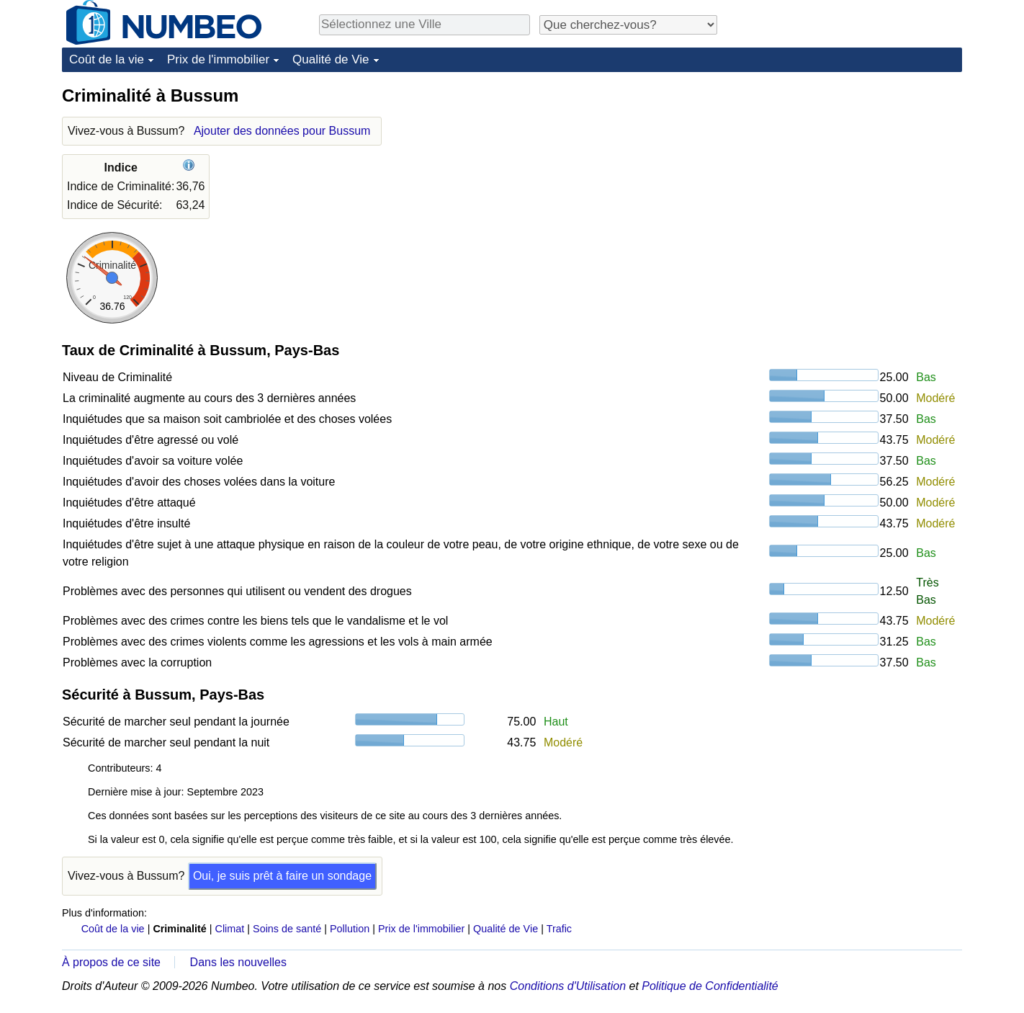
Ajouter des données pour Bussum (282, 131)
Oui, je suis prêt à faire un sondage (282, 876)
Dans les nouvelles (238, 962)
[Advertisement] (854, 174)
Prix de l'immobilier (218, 59)
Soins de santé (287, 928)
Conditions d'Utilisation (568, 986)
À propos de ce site (111, 962)
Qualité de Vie (330, 59)
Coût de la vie (106, 59)
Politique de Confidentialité (710, 986)
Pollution (349, 928)
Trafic (559, 928)
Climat (230, 928)
